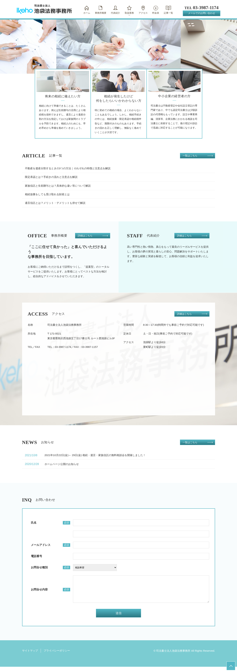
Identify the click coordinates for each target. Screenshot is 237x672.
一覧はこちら (190, 155)
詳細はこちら (85, 235)
